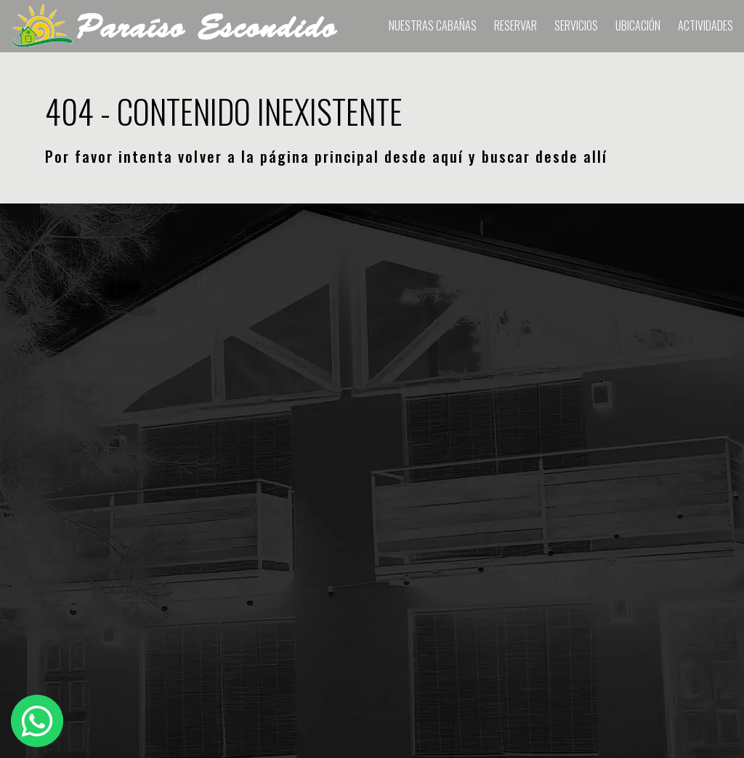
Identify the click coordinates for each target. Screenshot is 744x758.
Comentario (540, 360)
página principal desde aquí (362, 156)
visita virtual (345, 334)
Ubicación (637, 25)
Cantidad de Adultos (319, 430)
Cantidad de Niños (314, 500)
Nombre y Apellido (69, 360)
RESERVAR (515, 25)
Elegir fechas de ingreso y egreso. (361, 360)
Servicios (576, 25)
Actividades (705, 25)
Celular (38, 430)
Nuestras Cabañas (433, 25)
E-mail (36, 500)
